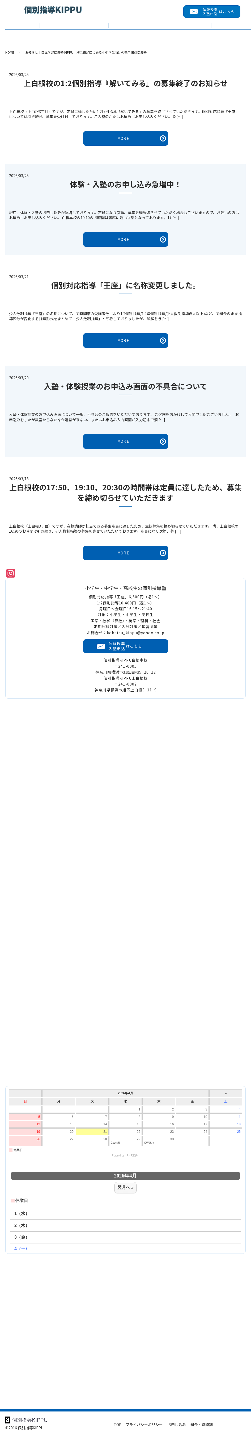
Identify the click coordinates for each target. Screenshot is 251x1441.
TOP (22, 33)
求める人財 (194, 33)
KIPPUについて (57, 33)
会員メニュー (228, 33)
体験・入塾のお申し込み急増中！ (125, 190)
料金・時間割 (201, 1430)
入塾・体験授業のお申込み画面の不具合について (125, 391)
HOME (9, 58)
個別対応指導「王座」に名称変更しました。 (125, 291)
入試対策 (91, 33)
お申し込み (176, 1430)
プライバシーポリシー (144, 1430)
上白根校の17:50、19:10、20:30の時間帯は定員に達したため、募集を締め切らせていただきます (125, 497)
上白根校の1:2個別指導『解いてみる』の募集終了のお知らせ (125, 88)
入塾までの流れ (160, 33)
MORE (123, 144)
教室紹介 (126, 33)
